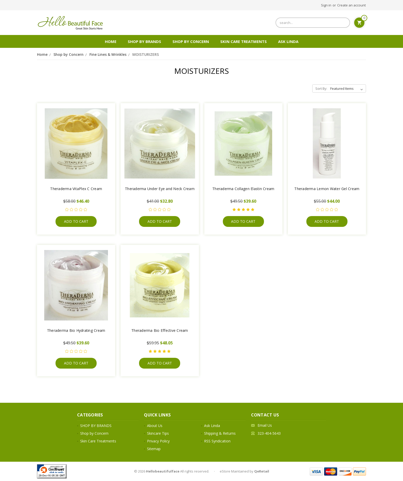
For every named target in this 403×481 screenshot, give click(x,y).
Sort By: (321, 88)
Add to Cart (76, 221)
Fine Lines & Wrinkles (107, 54)
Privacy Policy (158, 441)
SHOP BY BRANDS (144, 41)
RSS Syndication (217, 441)
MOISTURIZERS (145, 54)
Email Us (265, 425)
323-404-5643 (269, 433)
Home (110, 41)
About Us (154, 425)
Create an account (351, 5)
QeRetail (261, 471)
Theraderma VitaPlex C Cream (76, 188)
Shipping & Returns (220, 433)
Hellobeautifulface (162, 471)
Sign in (326, 5)
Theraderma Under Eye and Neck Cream (160, 188)
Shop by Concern (190, 41)
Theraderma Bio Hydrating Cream (76, 330)
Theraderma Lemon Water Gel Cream (326, 188)
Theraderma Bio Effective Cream (159, 330)
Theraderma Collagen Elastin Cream (243, 188)
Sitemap (154, 448)
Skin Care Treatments (243, 41)
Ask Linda (288, 41)
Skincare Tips (158, 433)
